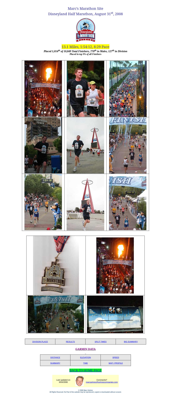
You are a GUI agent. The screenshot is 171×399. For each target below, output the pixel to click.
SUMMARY (55, 363)
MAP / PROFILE (116, 363)
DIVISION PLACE (40, 342)
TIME (85, 363)
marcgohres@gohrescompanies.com (102, 382)
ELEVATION (85, 357)
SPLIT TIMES (101, 342)
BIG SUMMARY (131, 342)
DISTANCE (55, 357)
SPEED (115, 357)
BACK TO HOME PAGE (85, 370)
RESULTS (70, 342)
